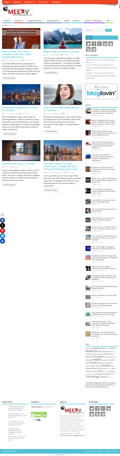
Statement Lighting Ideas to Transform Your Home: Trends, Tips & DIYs (103, 169)
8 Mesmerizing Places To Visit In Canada (19, 109)
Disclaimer (56, 2)
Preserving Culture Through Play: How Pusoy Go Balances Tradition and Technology (105, 257)
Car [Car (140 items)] (99, 351)
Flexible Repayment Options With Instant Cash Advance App (104, 304)
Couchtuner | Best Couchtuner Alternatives (100, 73)
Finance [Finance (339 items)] (98, 356)
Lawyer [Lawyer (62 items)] (97, 366)
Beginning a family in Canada (61, 51)
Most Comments (92, 55)
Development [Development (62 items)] (90, 354)
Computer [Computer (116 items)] (106, 351)
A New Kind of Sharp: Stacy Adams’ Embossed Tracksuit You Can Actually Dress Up (104, 133)
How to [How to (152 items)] (100, 362)
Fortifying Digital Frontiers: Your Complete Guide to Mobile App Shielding (104, 277)
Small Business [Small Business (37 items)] (89, 374)
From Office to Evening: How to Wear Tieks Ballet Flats (104, 201)
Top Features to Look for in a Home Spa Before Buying (103, 219)
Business (18, 21)
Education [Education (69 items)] (98, 354)
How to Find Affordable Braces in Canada (62, 109)
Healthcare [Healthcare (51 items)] (105, 360)
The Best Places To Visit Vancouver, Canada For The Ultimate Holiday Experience (61, 166)
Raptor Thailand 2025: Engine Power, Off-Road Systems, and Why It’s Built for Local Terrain (103, 122)
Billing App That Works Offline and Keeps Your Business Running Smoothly (104, 334)
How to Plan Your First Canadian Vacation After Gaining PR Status (17, 54)
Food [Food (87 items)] (105, 357)
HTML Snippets (52, 454)
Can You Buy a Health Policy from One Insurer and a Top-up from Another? (104, 238)
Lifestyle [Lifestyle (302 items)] (105, 365)
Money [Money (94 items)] (103, 368)
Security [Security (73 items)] (94, 371)
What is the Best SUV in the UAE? (104, 295)
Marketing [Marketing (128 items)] (90, 368)
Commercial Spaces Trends (18, 163)
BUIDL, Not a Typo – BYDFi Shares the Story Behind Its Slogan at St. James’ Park (104, 180)
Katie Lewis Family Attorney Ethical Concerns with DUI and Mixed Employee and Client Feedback (103, 145)
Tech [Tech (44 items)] (113, 374)
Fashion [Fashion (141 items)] (89, 356)
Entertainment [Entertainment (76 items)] (107, 354)
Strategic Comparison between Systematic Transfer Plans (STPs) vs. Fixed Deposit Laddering (104, 111)
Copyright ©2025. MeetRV (9, 451)
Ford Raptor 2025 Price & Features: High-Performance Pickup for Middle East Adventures (102, 157)
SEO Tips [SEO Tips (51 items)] (105, 371)
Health (66, 21)
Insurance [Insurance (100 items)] (108, 363)
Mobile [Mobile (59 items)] (98, 369)
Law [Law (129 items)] (93, 365)
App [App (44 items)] (92, 348)
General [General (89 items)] (89, 360)
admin (5, 60)
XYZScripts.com (68, 454)
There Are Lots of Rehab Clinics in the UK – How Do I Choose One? (104, 228)
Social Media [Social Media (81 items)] (98, 374)
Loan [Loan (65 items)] (112, 366)
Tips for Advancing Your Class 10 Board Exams (104, 210)
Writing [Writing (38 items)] (109, 377)
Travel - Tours (28, 60)
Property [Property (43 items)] (109, 368)
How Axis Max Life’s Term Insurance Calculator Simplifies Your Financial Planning (103, 323)
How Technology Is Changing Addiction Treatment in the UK (103, 248)
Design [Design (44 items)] (113, 351)
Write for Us (30, 2)
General (7, 21)
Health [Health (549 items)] (96, 359)
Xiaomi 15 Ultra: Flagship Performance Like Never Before (104, 268)
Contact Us (43, 2)
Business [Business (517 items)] (92, 351)
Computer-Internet (34, 21)
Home (6, 2)
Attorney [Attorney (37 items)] (107, 348)
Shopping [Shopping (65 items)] (111, 371)
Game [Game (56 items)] (110, 357)
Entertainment (52, 21)
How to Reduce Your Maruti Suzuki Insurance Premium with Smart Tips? (103, 191)
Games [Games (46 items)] (114, 357)
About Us (17, 2)
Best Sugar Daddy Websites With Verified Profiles (104, 287)
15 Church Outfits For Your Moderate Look (99, 65)
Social (89, 37)
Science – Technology (93, 21)
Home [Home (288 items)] (93, 362)
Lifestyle (76, 21)
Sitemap (107, 451)
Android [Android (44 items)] (88, 348)
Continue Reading (9, 78)
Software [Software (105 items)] (108, 374)
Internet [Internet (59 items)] (88, 366)
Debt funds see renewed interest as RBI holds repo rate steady (104, 313)
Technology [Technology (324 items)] (93, 376)
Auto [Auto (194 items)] (113, 348)
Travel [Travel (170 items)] (103, 376)
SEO (108, 21)
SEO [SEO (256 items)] (100, 371)
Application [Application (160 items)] (99, 348)
